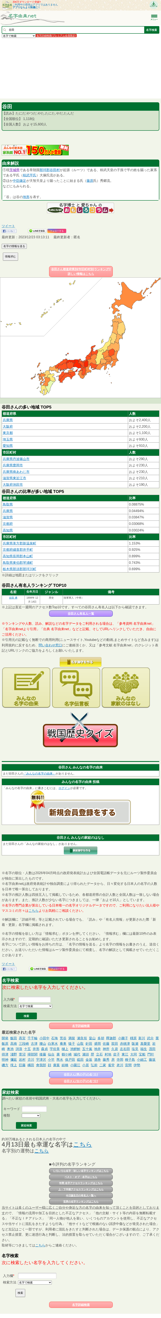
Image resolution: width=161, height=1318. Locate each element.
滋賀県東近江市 (14, 478)
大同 (133, 1054)
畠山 (92, 1038)
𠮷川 (30, 1059)
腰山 (42, 1043)
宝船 (142, 1054)
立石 (99, 1054)
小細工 (142, 1059)
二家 (102, 1065)
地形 (26, 197)
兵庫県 (8, 420)
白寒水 (53, 1043)
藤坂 (152, 1059)
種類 (6, 1115)
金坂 (89, 1059)
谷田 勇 (13, 597)
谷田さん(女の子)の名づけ (81, 1081)
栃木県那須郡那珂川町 (19, 569)
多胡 (100, 1038)
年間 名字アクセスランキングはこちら (81, 1183)
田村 (56, 170)
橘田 (30, 1065)
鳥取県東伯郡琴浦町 (18, 562)
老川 (120, 1065)
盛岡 (97, 1043)
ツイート (8, 226)
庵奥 (63, 1043)
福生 (143, 1049)
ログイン (64, 788)
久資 (114, 1049)
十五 (27, 1049)
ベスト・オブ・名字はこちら (81, 1177)
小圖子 (123, 1038)
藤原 (90, 180)
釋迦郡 (111, 1038)
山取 (80, 1043)
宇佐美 (55, 1049)
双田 (114, 1043)
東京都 (8, 433)
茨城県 (14, 170)
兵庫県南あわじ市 (16, 472)
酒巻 (97, 1059)
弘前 (94, 1065)
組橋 (65, 1065)
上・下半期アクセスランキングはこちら (81, 1189)
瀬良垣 (82, 1038)
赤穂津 (125, 1043)
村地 (108, 1054)
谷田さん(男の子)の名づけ (81, 1074)
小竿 (51, 1059)
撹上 (13, 1065)
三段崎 (24, 1043)
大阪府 (8, 426)
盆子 (116, 1054)
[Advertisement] (80, 68)
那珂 (43, 170)
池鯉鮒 (75, 1049)
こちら (34, 910)
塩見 (135, 1049)
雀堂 (111, 1065)
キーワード (11, 1109)
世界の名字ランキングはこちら (81, 1201)
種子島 (130, 1059)
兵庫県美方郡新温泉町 (19, 543)
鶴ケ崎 (67, 1054)
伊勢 (137, 1065)
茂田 (152, 1049)
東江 (125, 1054)
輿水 (59, 1059)
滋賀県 (8, 517)
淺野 (13, 1054)
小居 (85, 1065)
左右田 (125, 1049)
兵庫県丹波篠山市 (16, 459)
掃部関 (32, 1054)
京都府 (8, 524)
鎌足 (22, 180)
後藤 (42, 1054)
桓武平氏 (29, 175)
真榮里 (145, 1043)
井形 (36, 1049)
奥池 (10, 1049)
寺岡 (120, 1059)
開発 (5, 1038)
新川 (141, 1038)
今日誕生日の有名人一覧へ (81, 1195)
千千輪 (32, 1038)
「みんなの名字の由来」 (39, 773)
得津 (5, 1054)
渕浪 (19, 1049)
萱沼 (22, 1054)
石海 (54, 1038)
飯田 (13, 1038)
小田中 (44, 1038)
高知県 (8, 530)
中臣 (16, 180)
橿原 (133, 1038)
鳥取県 (8, 504)
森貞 (44, 1049)
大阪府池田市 (13, 484)
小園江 (75, 1065)
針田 (89, 1043)
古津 (34, 1043)
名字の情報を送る (14, 246)
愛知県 (8, 445)
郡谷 (49, 170)
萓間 (128, 1065)
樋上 (65, 1049)
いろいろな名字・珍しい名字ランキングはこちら (81, 1170)
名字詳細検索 (81, 1026)
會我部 (41, 1065)
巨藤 (22, 1065)
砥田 (80, 1059)
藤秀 (106, 1059)
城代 (77, 1054)
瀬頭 (85, 1054)
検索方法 (10, 1006)
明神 (5, 1059)
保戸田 (70, 1059)
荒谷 (63, 1038)
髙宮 (22, 1038)
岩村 (22, 1059)
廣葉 (56, 1065)
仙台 (51, 1054)
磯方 (5, 1065)
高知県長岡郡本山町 (18, 556)
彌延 (13, 1059)
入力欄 (8, 999)
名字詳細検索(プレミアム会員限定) (56, 35)
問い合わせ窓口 (50, 645)
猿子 (71, 1043)
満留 (71, 1038)
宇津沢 (41, 1059)
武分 (150, 1038)
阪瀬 (135, 1043)
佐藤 (106, 1043)
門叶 (150, 1054)
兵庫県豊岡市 (13, 465)
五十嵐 (87, 1049)
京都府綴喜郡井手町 (18, 549)
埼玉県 (8, 439)
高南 (13, 1043)
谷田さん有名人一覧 (81, 613)
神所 (106, 1049)
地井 (97, 1049)
